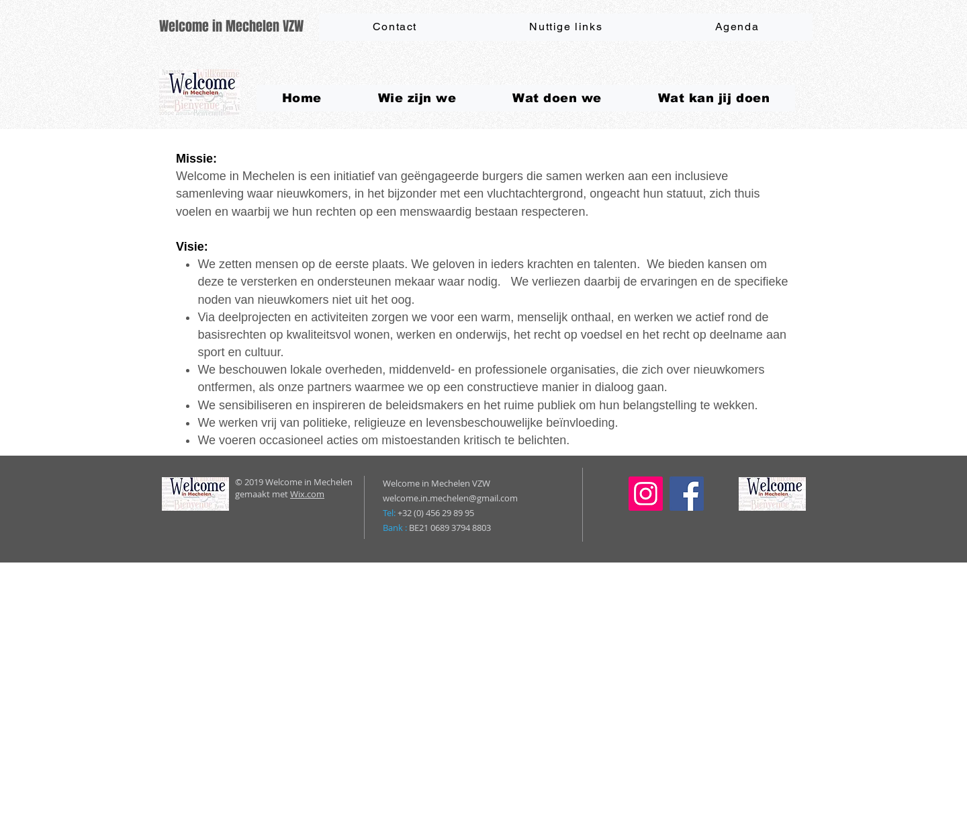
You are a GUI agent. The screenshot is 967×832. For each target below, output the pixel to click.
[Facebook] (687, 493)
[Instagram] (646, 493)
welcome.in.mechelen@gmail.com (450, 498)
